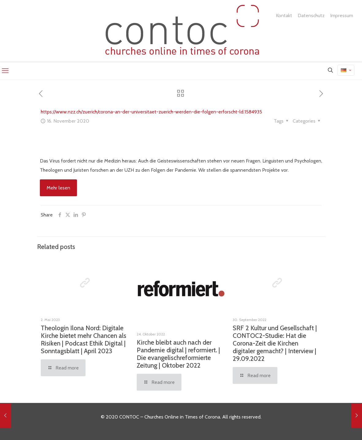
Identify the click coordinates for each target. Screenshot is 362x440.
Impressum (341, 15)
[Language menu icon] (345, 70)
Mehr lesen (58, 188)
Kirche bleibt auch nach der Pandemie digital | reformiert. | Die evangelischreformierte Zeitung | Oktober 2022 (178, 354)
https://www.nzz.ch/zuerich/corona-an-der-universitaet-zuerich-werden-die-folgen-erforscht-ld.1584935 (151, 112)
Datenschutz (311, 15)
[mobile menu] (5, 71)
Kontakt (284, 15)
